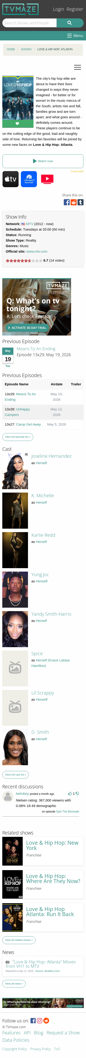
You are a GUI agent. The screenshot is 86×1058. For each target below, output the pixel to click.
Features (11, 1033)
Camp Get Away (28, 424)
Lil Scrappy (42, 693)
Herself (41, 463)
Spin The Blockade (67, 811)
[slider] (24, 260)
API (27, 1033)
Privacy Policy (40, 1049)
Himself (41, 581)
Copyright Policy (14, 1049)
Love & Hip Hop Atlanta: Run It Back (50, 912)
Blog (38, 1033)
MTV (29, 224)
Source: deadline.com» (48, 971)
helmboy (22, 794)
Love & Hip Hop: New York (52, 845)
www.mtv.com (36, 251)
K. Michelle (42, 495)
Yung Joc (40, 574)
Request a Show (63, 1033)
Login (58, 9)
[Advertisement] (36, 307)
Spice (37, 653)
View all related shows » (19, 940)
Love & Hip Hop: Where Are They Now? (53, 878)
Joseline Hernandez (51, 456)
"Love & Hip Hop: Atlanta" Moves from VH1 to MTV (41, 964)
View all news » (14, 983)
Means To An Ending (36, 348)
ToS (57, 1049)
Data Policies (15, 1040)
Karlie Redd (43, 535)
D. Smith (40, 732)
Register (75, 9)
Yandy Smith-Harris (51, 614)
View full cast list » (15, 774)
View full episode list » (17, 436)
